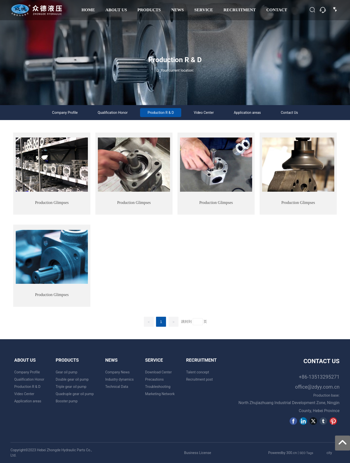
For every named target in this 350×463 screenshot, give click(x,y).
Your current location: (175, 70)
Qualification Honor (113, 113)
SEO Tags (306, 453)
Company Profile (65, 113)
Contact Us (289, 113)
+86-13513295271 (319, 377)
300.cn (291, 453)
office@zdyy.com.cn (317, 387)
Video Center (204, 113)
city (329, 453)
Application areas (247, 113)
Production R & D (175, 60)
